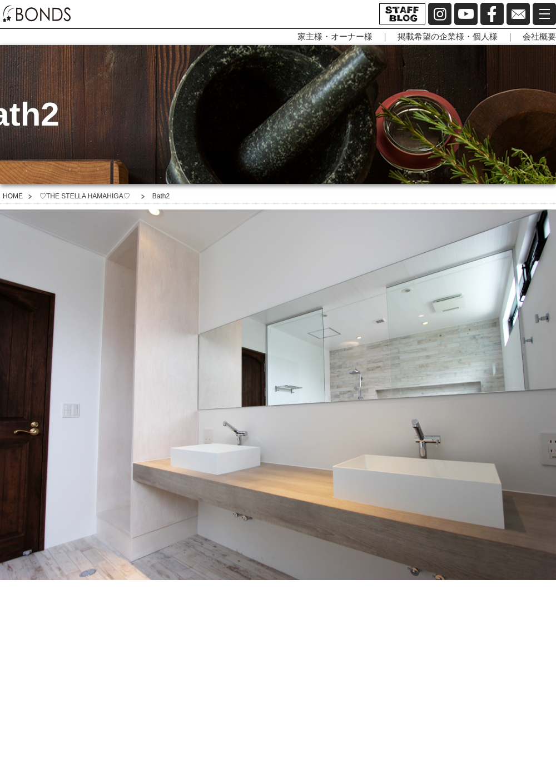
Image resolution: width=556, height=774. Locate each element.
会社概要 (539, 36)
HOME (13, 196)
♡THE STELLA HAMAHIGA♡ (84, 196)
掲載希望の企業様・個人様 (448, 36)
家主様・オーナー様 (335, 36)
